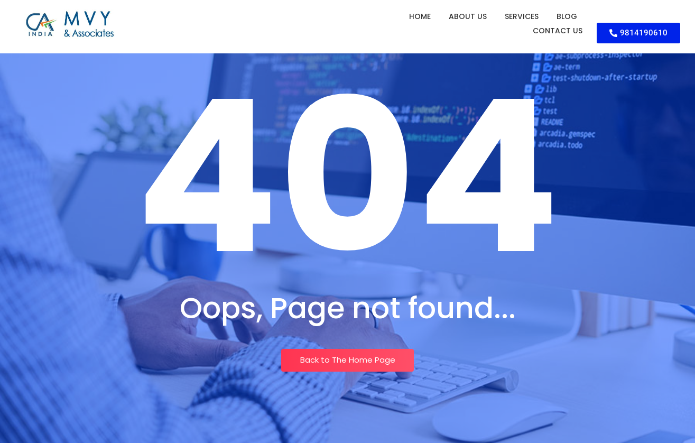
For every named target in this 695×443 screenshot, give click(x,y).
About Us (468, 16)
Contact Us (557, 30)
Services (522, 16)
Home (420, 16)
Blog (567, 16)
